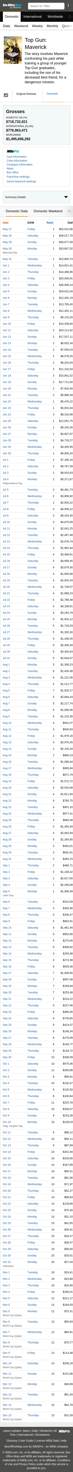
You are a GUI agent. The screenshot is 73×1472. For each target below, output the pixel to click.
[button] (68, 5)
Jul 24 (6, 612)
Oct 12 (7, 1138)
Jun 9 (6, 317)
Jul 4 (6, 479)
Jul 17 (6, 567)
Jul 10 (6, 522)
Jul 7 (6, 502)
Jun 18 (7, 375)
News (10, 168)
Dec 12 (7, 1384)
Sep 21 (7, 998)
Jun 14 (7, 349)
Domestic (12, 16)
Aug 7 (6, 703)
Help (64, 1440)
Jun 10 (7, 323)
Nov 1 (6, 1272)
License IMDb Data (47, 1440)
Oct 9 (6, 1115)
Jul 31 (6, 658)
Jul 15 (6, 554)
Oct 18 (7, 1177)
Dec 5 (6, 1311)
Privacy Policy (27, 1464)
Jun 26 (7, 427)
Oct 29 (7, 1249)
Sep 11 (7, 934)
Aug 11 (7, 729)
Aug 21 (7, 794)
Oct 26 (7, 1229)
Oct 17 (7, 1171)
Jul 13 (6, 541)
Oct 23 (7, 1210)
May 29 (7, 242)
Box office (12, 172)
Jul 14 (6, 547)
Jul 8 (6, 509)
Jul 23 (6, 606)
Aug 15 (7, 755)
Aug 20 (7, 787)
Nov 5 (6, 1298)
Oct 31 (7, 1262)
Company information (20, 164)
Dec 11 (7, 1373)
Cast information (16, 156)
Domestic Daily (17, 211)
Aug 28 (7, 839)
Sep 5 (6, 891)
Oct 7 (6, 1102)
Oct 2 (6, 1070)
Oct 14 (7, 1151)
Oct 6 (6, 1096)
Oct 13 (7, 1145)
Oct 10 (7, 1122)
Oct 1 (6, 1063)
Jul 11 (6, 528)
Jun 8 (6, 310)
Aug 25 (7, 820)
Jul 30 (6, 651)
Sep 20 (7, 992)
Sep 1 (6, 865)
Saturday (32, 235)
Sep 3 (6, 878)
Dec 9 (6, 1352)
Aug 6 (6, 697)
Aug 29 (7, 846)
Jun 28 (7, 440)
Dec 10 (7, 1363)
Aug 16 (7, 761)
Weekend (21, 26)
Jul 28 (6, 638)
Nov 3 (6, 1285)
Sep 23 (7, 1011)
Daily (6, 26)
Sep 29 (7, 1050)
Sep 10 (7, 927)
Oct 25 (7, 1223)
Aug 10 (7, 722)
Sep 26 (7, 1031)
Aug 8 (6, 709)
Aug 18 (7, 774)
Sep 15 (7, 960)
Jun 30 (7, 453)
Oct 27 (7, 1236)
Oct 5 (6, 1089)
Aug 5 (6, 690)
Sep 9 (6, 921)
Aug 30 (7, 852)
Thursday (33, 271)
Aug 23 (7, 807)
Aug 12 (7, 735)
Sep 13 (7, 947)
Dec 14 (7, 1404)
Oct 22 (7, 1203)
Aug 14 (7, 748)
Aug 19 (7, 781)
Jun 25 (7, 420)
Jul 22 (6, 599)
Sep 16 (7, 966)
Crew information (17, 160)
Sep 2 (6, 871)
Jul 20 (6, 586)
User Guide (26, 1440)
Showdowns (42, 1434)
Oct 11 (7, 1132)
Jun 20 (7, 388)
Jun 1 (6, 265)
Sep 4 (6, 884)
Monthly (52, 26)
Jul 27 (6, 632)
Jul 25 (6, 619)
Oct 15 (7, 1158)
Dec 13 (7, 1394)
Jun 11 (7, 330)
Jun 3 (6, 278)
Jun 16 (7, 362)
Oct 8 (6, 1109)
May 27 (7, 229)
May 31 (7, 259)
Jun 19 (7, 382)
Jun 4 (6, 284)
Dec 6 (6, 1321)
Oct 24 (7, 1216)
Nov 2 (6, 1278)
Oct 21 (7, 1197)
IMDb (52, 1446)
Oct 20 (7, 1190)
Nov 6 (6, 1304)
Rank (50, 222)
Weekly (37, 26)
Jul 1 (6, 459)
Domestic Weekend (48, 211)
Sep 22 (7, 1005)
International (33, 16)
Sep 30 (7, 1057)
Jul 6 (6, 496)
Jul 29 (6, 645)
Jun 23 (7, 408)
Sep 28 (7, 1044)
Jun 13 (7, 343)
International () (19, 126)
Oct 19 (7, 1184)
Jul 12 (6, 535)
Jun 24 (7, 414)
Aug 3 (6, 677)
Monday (32, 248)
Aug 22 (7, 800)
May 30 (7, 248)
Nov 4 (6, 1291)
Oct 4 (6, 1083)
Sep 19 (7, 985)
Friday (31, 229)
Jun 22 (7, 401)
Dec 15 (7, 1415)
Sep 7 (6, 908)
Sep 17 (7, 973)
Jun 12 (7, 336)
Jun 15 (7, 356)
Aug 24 (7, 813)
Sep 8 (6, 914)
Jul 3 (6, 472)
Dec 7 (6, 1332)
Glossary (11, 1440)
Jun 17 (7, 369)
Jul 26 (6, 625)
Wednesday (34, 265)
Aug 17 (7, 768)
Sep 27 (7, 1037)
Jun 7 (6, 304)
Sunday (32, 242)
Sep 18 (7, 979)
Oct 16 (7, 1164)
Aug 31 (7, 858)
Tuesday (32, 259)
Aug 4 (6, 684)
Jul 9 (6, 515)
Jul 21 (6, 593)
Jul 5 (6, 489)
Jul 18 (6, 573)
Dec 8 (6, 1342)
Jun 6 (6, 297)
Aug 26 (7, 826)
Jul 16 (6, 560)
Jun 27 (7, 433)
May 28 (7, 235)
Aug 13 (7, 742)
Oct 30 (7, 1255)
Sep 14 (7, 953)
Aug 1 (6, 664)
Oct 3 (6, 1076)
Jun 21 (7, 395)
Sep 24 (7, 1018)
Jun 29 (7, 446)
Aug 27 (7, 833)
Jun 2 (6, 271)
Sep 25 (7, 1024)
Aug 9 (6, 716)
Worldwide (55, 16)
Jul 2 (6, 466)
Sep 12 (7, 940)
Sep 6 (6, 901)
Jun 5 (6, 291)
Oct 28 (7, 1242)
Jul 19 (6, 580)
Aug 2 (6, 671)
